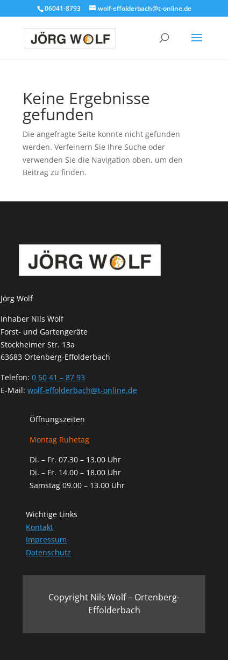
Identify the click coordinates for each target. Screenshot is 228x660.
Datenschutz (48, 552)
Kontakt (39, 527)
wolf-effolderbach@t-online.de (82, 390)
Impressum (46, 539)
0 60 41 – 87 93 (58, 377)
